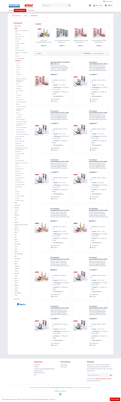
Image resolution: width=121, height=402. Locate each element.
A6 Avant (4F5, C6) (19, 178)
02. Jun (17, 112)
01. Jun (17, 65)
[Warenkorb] (108, 5)
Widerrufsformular (39, 373)
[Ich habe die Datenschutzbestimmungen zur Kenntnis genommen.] (87, 378)
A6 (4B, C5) (17, 171)
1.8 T (17, 76)
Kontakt (36, 367)
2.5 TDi (17, 84)
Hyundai (16, 229)
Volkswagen (17, 293)
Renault (16, 273)
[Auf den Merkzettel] (54, 101)
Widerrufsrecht (38, 371)
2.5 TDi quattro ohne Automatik (21, 124)
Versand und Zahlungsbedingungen (44, 369)
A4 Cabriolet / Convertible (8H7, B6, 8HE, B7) (21, 148)
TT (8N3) (17, 193)
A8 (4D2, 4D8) (18, 187)
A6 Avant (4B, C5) (19, 173)
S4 (16, 93)
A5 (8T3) (17, 158)
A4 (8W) (17, 156)
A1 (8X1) (17, 41)
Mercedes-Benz (18, 254)
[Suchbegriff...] (56, 5)
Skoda (16, 280)
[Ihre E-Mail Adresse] (97, 375)
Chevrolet (17, 205)
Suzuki (16, 288)
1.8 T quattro (19, 86)
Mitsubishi (17, 259)
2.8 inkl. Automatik (20, 132)
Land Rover (17, 244)
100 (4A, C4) (18, 39)
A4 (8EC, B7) (18, 143)
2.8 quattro (18, 88)
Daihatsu (16, 215)
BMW (15, 203)
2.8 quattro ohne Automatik (20, 109)
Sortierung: (87, 53)
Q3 (16, 189)
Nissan (16, 261)
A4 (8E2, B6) (18, 138)
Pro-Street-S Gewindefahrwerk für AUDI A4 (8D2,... (98, 63)
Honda (16, 227)
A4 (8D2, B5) (18, 60)
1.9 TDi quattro (19, 99)
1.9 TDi (17, 97)
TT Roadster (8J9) (19, 200)
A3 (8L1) (17, 45)
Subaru (16, 285)
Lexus (16, 246)
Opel (15, 263)
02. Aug (18, 104)
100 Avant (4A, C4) (19, 36)
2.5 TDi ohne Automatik (21, 121)
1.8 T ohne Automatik (21, 127)
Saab (15, 276)
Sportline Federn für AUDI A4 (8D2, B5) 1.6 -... (80, 41)
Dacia (15, 212)
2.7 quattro (18, 95)
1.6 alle (17, 63)
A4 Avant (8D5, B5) (19, 136)
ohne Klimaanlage (20, 119)
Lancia (16, 241)
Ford (15, 220)
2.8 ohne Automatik (21, 102)
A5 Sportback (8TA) (19, 160)
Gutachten (16, 299)
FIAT (15, 217)
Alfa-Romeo (17, 26)
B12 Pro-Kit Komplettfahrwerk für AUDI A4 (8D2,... (43, 41)
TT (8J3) (17, 198)
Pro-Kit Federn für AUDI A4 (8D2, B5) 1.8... (62, 41)
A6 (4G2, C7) (18, 180)
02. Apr (17, 72)
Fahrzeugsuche (18, 23)
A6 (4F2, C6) (18, 175)
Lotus (15, 249)
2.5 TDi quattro (19, 90)
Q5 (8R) (17, 191)
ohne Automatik (20, 129)
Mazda (16, 251)
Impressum (64, 367)
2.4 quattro (18, 74)
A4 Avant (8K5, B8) (19, 153)
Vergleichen (55, 99)
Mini (15, 256)
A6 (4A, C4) (17, 166)
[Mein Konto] (98, 5)
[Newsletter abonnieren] (110, 375)
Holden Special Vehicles (21, 224)
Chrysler (16, 207)
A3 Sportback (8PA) (19, 50)
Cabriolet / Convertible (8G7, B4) (22, 31)
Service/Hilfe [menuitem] (107, 1)
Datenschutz (64, 365)
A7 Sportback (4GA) (20, 184)
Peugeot (16, 266)
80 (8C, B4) (17, 34)
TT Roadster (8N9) (19, 196)
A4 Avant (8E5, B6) (19, 141)
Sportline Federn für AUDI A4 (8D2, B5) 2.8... (99, 41)
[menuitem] (56, 5)
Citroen (16, 210)
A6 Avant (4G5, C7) (19, 182)
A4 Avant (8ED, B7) (19, 145)
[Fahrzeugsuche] (20, 10)
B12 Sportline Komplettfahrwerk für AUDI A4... (60, 209)
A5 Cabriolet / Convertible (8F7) (21, 163)
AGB (35, 375)
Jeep (15, 234)
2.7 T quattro (19, 114)
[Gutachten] (30, 10)
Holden (16, 222)
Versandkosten (56, 387)
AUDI (15, 28)
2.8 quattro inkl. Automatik (22, 134)
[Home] (11, 10)
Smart (16, 283)
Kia (15, 237)
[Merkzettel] (90, 5)
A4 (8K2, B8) (18, 151)
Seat (15, 278)
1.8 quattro (18, 67)
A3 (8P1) (17, 48)
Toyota (16, 290)
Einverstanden (115, 399)
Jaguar (16, 232)
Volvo (15, 295)
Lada (15, 239)
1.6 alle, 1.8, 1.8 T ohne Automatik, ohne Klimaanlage (21, 80)
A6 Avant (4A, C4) (19, 168)
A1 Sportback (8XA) (19, 43)
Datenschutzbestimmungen (103, 378)
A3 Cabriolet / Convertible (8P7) (21, 53)
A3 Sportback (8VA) (19, 58)
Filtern (38, 53)
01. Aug (18, 69)
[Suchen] (69, 5)
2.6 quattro (18, 117)
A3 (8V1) (17, 56)
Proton (16, 271)
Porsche (16, 268)
